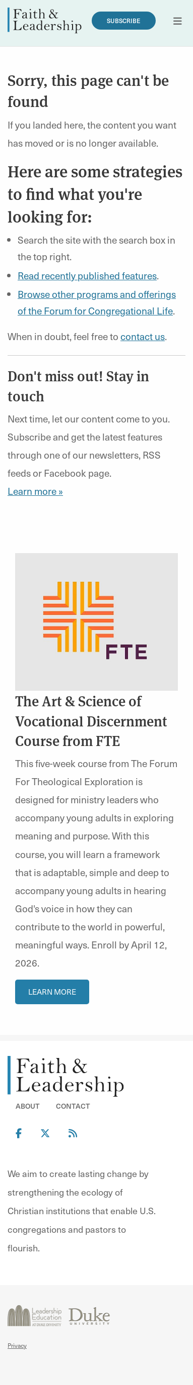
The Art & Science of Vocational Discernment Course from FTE (91, 720)
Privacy (17, 1345)
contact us (142, 336)
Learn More (52, 992)
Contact (73, 1106)
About (28, 1106)
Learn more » (35, 490)
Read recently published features (87, 275)
